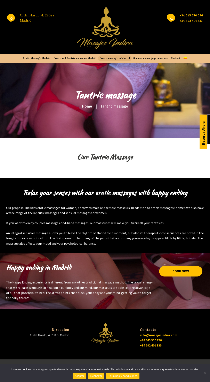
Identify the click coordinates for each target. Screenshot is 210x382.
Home (87, 106)
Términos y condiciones (122, 375)
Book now (180, 271)
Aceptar (79, 375)
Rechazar (96, 375)
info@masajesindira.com (158, 335)
